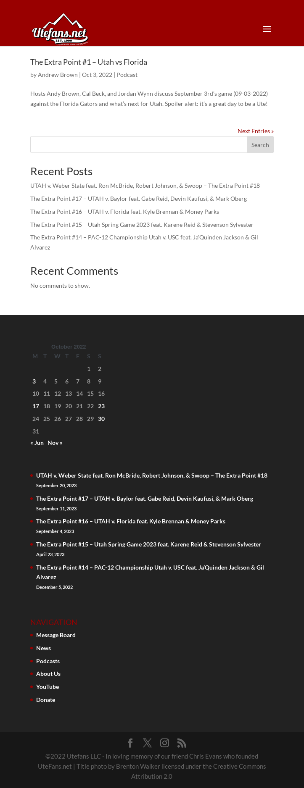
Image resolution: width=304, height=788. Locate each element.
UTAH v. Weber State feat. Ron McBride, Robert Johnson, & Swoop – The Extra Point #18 (145, 185)
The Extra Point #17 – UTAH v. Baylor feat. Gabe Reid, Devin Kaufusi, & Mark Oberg (138, 198)
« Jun (37, 442)
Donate (45, 699)
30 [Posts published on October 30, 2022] (101, 418)
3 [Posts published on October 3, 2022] (34, 381)
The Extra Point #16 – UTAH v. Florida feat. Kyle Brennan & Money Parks (124, 211)
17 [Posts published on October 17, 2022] (35, 406)
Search (260, 144)
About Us (48, 673)
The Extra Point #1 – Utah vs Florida (88, 61)
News (43, 647)
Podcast (126, 74)
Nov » (55, 442)
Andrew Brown (58, 74)
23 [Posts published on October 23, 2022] (101, 406)
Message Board (56, 634)
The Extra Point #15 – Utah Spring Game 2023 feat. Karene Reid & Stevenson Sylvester (142, 224)
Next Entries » (256, 130)
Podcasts (48, 661)
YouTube (47, 686)
